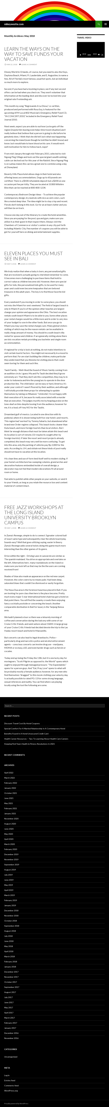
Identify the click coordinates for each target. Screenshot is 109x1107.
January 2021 (10, 813)
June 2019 (8, 880)
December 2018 (11, 910)
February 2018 (10, 961)
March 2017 (9, 1018)
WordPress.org (11, 1090)
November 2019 (11, 859)
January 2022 (10, 788)
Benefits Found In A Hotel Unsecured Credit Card (26, 733)
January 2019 (10, 905)
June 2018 (8, 941)
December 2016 (11, 1033)
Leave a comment (29, 64)
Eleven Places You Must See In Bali (33, 255)
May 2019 (8, 885)
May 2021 (8, 803)
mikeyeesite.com (14, 24)
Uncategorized (10, 1057)
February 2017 (10, 1023)
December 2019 (11, 854)
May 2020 (8, 834)
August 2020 (10, 823)
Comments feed (11, 1085)
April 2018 (8, 951)
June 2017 (8, 1002)
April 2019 (8, 890)
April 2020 (8, 839)
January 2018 (10, 966)
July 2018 (8, 936)
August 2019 (10, 869)
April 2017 (8, 1012)
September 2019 (11, 864)
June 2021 (8, 798)
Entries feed (9, 1080)
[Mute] (99, 54)
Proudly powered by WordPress (16, 1103)
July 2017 (8, 997)
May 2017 (8, 1007)
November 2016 (11, 1038)
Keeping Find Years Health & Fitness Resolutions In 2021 (29, 744)
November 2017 (11, 977)
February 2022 (10, 783)
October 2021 (10, 793)
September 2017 (11, 987)
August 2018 (10, 931)
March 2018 (9, 956)
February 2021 (10, 808)
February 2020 (10, 849)
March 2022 (9, 778)
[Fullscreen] (102, 54)
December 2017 (11, 972)
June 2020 (8, 829)
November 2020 (11, 818)
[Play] (80, 54)
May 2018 (8, 946)
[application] (91, 50)
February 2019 (10, 900)
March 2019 (9, 895)
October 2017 (10, 982)
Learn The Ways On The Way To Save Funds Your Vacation (33, 54)
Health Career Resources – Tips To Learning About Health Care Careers (36, 739)
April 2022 (8, 772)
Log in (7, 1075)
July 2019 (8, 875)
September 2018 (11, 926)
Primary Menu (105, 24)
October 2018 (10, 920)
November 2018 (11, 915)
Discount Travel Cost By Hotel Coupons (22, 723)
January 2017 (10, 1028)
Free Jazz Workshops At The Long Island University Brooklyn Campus (34, 514)
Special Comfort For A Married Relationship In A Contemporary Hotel (34, 728)
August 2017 (10, 992)
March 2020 (9, 844)
